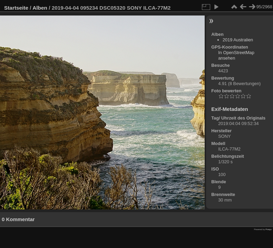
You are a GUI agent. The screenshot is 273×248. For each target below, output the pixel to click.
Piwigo (268, 229)
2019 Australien (238, 39)
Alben (39, 8)
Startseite (16, 8)
